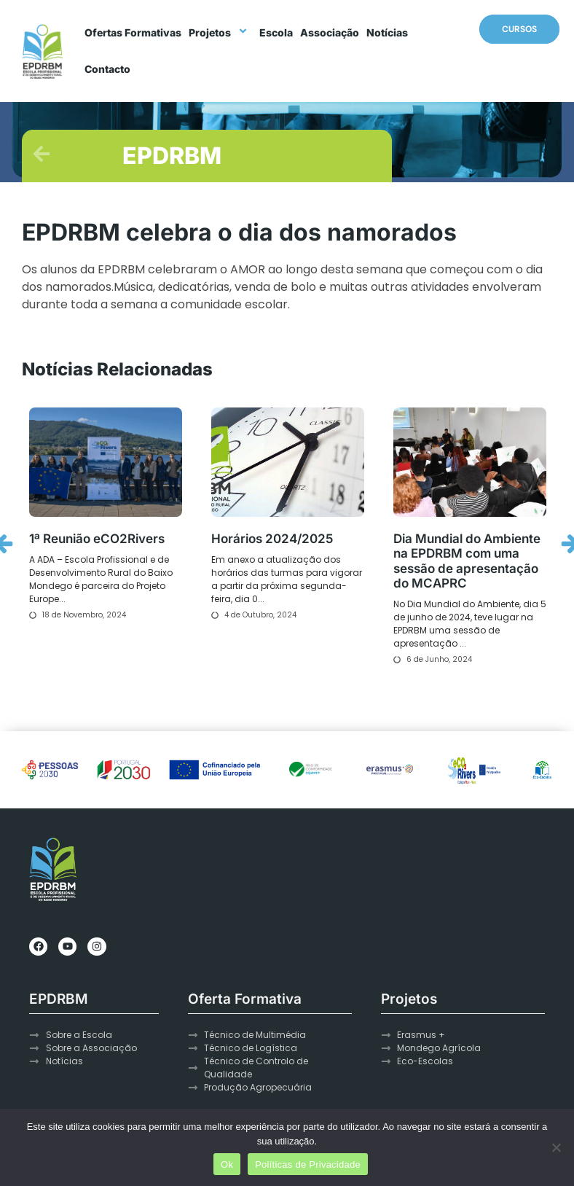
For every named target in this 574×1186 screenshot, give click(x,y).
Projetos (220, 32)
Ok (227, 1164)
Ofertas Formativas (132, 32)
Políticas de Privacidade (308, 1164)
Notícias (387, 32)
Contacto (107, 69)
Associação (329, 32)
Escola (276, 32)
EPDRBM (171, 155)
